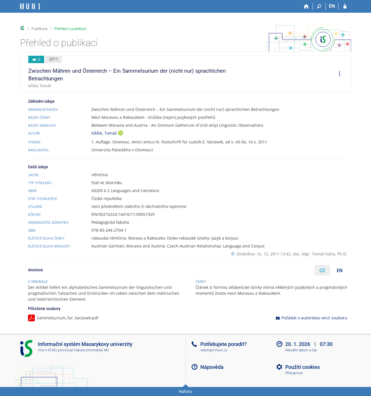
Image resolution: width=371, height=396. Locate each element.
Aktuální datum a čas (301, 350)
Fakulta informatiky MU (91, 350)
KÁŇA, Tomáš (104, 133)
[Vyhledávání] (319, 6)
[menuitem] (337, 74)
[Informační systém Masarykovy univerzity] (30, 6)
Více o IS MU (47, 350)
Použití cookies (302, 367)
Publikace (39, 28)
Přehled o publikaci (70, 28)
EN (339, 270)
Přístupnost (294, 373)
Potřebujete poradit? (223, 344)
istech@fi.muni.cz (213, 350)
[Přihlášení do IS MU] (344, 6)
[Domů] (306, 6)
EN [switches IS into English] (332, 6)
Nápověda (212, 367)
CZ (322, 270)
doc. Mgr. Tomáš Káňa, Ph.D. (320, 254)
